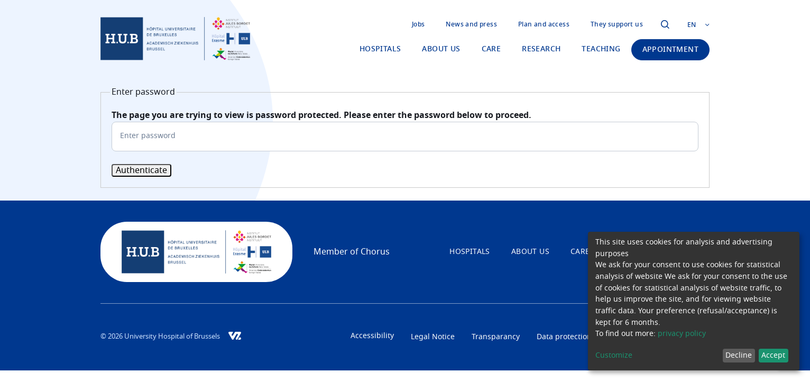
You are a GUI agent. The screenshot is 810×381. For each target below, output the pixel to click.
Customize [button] (613, 355)
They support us (617, 24)
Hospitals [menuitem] (380, 49)
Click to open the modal (665, 24)
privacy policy (682, 334)
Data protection (564, 337)
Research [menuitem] (541, 49)
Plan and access (543, 24)
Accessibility (372, 336)
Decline (738, 355)
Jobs (418, 24)
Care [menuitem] (491, 49)
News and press (471, 24)
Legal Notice (433, 337)
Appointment (670, 49)
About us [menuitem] (441, 49)
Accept (773, 355)
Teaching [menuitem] (601, 49)
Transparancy (496, 337)
